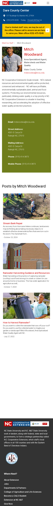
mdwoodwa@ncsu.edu (34, 73)
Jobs (6, 484)
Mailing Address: (16, 143)
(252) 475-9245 (11, 20)
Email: (11, 122)
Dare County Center (16, 10)
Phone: (11, 157)
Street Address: (15, 129)
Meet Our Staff (7, 43)
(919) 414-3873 (22, 157)
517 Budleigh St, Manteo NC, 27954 (18, 15)
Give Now (8, 504)
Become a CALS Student (15, 496)
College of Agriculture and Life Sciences (22, 492)
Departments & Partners (15, 488)
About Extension (11, 480)
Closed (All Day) (34, 20)
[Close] (47, 30)
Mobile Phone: (15, 164)
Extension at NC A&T (13, 500)
